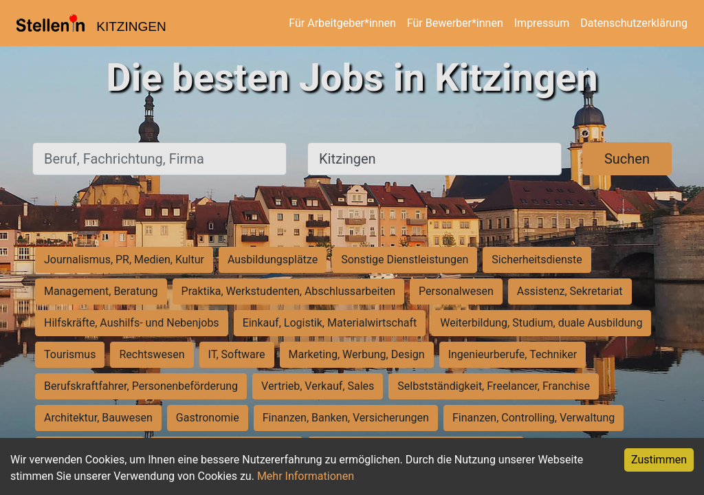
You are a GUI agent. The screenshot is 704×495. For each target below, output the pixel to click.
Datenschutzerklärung (634, 23)
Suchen (627, 159)
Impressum (542, 23)
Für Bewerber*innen (455, 23)
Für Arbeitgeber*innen (342, 23)
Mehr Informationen (305, 476)
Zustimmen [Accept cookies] (659, 459)
